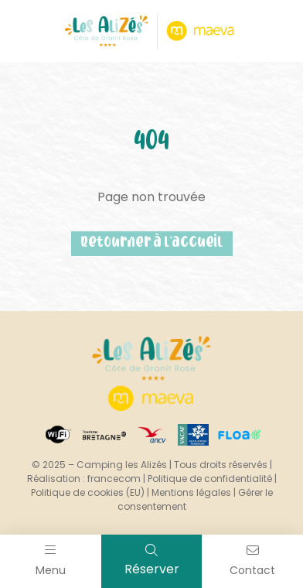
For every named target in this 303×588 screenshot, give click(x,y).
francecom (114, 478)
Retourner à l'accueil (151, 243)
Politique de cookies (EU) (88, 492)
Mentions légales (191, 492)
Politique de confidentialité (210, 478)
